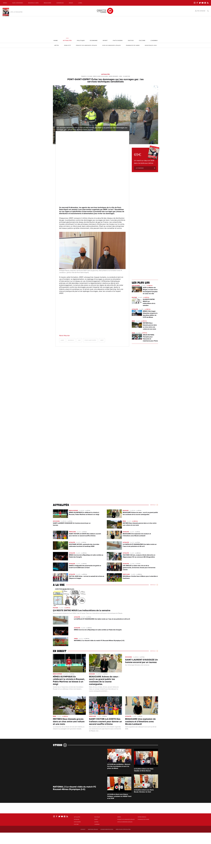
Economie (93, 40)
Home (56, 40)
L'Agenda (154, 40)
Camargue (60, 3)
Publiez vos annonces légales (86, 45)
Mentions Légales (93, 829)
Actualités (67, 40)
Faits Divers (118, 40)
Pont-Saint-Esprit (90, 340)
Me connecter (201, 10)
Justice (131, 40)
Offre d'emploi (142, 817)
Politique (81, 40)
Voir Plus (152, 504)
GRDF (102, 340)
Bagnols (71, 340)
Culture (142, 40)
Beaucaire (47, 3)
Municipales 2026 (151, 45)
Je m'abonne (140, 168)
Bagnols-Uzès (33, 3)
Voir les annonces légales (111, 45)
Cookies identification (107, 829)
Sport (105, 40)
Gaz (79, 340)
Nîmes (5, 3)
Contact (83, 829)
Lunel (80, 3)
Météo (56, 45)
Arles (71, 3)
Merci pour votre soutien (123, 829)
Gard (62, 340)
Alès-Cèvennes (17, 3)
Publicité (67, 45)
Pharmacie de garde (133, 45)
